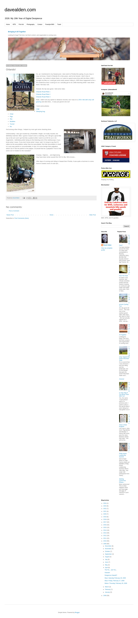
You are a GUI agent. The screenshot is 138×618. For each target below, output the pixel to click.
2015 (105, 527)
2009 (105, 544)
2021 (105, 511)
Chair (11, 114)
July (106, 559)
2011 (105, 538)
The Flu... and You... (111, 570)
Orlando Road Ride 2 (43, 94)
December (108, 546)
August (107, 557)
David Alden (107, 245)
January (107, 592)
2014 (105, 530)
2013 (105, 533)
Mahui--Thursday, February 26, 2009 (116, 583)
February (108, 589)
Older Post (92, 215)
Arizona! (121, 379)
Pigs (11, 116)
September (108, 554)
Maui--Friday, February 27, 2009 (114, 580)
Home (8, 24)
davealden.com (20, 9)
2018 (105, 519)
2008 (105, 595)
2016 (105, 525)
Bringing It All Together (17, 32)
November (108, 548)
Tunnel (12, 124)
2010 (105, 541)
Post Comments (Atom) (21, 218)
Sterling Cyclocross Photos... (122, 480)
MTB (14, 24)
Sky (11, 119)
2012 (105, 535)
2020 (105, 514)
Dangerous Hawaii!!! (111, 575)
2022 (105, 508)
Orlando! (107, 572)
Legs (37, 109)
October (107, 551)
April (106, 567)
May (106, 565)
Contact (39, 24)
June (106, 562)
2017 (105, 522)
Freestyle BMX (49, 24)
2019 (105, 517)
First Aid (21, 24)
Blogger (77, 612)
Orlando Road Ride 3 (43, 97)
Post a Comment (14, 211)
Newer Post (10, 215)
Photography (30, 24)
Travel (59, 24)
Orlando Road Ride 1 (43, 92)
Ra (11, 126)
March (107, 587)
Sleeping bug (40, 111)
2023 (105, 506)
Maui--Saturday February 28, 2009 (115, 578)
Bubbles (12, 121)
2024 (105, 503)
